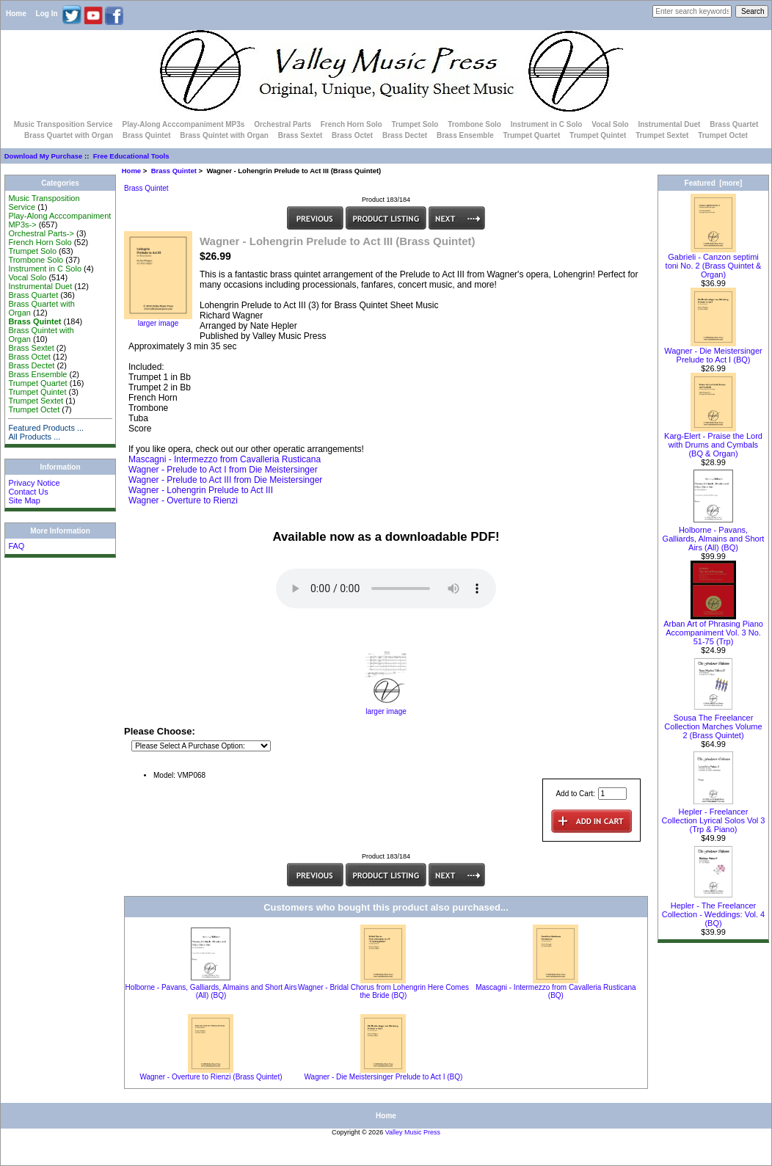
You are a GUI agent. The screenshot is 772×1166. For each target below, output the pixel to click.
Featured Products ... (46, 427)
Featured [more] (714, 183)
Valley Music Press (412, 1132)
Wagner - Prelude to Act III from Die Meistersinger (225, 480)
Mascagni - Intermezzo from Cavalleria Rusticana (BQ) (556, 991)
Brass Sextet (300, 135)
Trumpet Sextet (662, 135)
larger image (386, 708)
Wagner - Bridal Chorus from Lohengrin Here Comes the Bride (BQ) (383, 991)
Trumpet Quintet (597, 135)
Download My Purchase (43, 156)
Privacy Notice (33, 482)
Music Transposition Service (63, 124)
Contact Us (28, 491)
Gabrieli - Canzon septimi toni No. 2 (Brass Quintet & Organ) (714, 262)
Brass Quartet (734, 124)
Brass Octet (352, 135)
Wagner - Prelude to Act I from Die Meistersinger (223, 469)
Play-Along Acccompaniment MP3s (183, 124)
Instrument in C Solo (547, 124)
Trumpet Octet (723, 135)
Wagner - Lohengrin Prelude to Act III (200, 490)
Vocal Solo (609, 124)
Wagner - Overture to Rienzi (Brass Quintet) (210, 1077)
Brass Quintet (174, 171)
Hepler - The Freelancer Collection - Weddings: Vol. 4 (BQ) (713, 911)
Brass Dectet (404, 135)
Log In (47, 14)
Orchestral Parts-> (41, 233)
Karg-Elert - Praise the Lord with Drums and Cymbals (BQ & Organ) (713, 441)
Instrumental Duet (669, 124)
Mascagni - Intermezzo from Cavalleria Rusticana (224, 459)
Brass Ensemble (465, 135)
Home (16, 14)
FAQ (16, 546)
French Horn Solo (351, 124)
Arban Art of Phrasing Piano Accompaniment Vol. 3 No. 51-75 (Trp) (713, 629)
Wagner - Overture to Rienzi (183, 500)
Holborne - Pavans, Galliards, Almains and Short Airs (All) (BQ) (210, 991)
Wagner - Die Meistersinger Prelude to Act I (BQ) (384, 1077)
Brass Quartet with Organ (68, 135)
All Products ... (34, 436)
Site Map (24, 500)
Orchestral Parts (282, 124)
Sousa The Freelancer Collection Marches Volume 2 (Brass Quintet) (713, 723)
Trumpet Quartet (532, 135)
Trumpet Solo (414, 124)
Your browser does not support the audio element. (386, 588)
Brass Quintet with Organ (224, 135)
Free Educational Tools (131, 156)
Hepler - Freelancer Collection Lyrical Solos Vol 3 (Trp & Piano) (713, 817)
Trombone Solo (474, 124)
